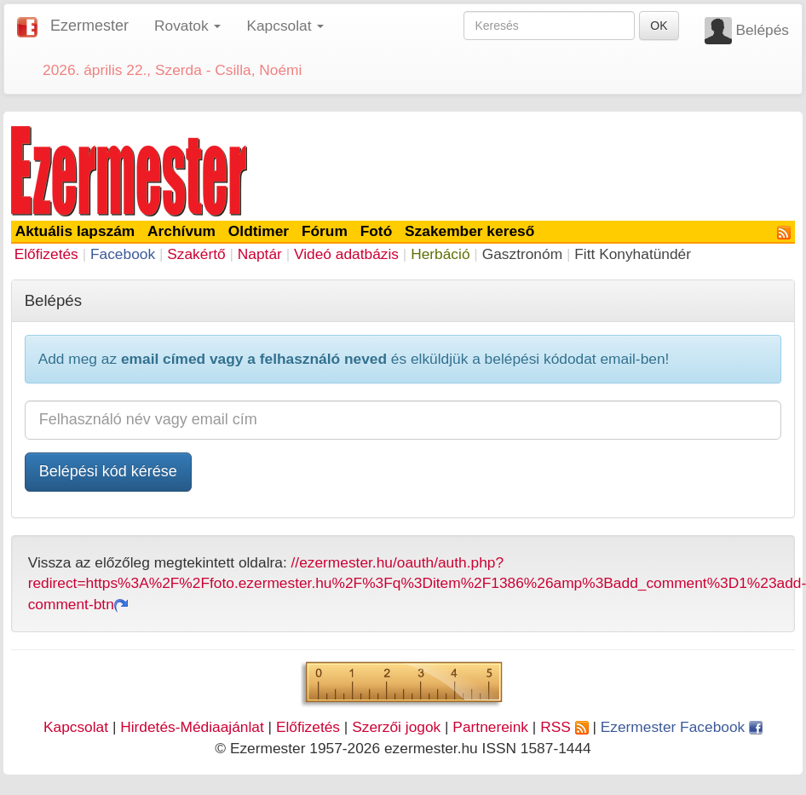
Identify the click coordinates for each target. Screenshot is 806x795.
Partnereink (490, 726)
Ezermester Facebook (682, 726)
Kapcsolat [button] (285, 25)
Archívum (181, 230)
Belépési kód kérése (108, 471)
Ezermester (89, 25)
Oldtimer (258, 230)
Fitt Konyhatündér (632, 253)
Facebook (122, 253)
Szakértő (196, 253)
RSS (564, 726)
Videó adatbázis (346, 253)
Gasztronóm (522, 253)
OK (658, 25)
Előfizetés (46, 253)
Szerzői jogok (396, 726)
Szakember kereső (469, 230)
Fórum (325, 230)
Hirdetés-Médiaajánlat (192, 726)
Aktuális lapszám (75, 230)
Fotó (376, 230)
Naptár (260, 253)
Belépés (762, 29)
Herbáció (440, 253)
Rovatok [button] (187, 25)
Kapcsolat (75, 726)
